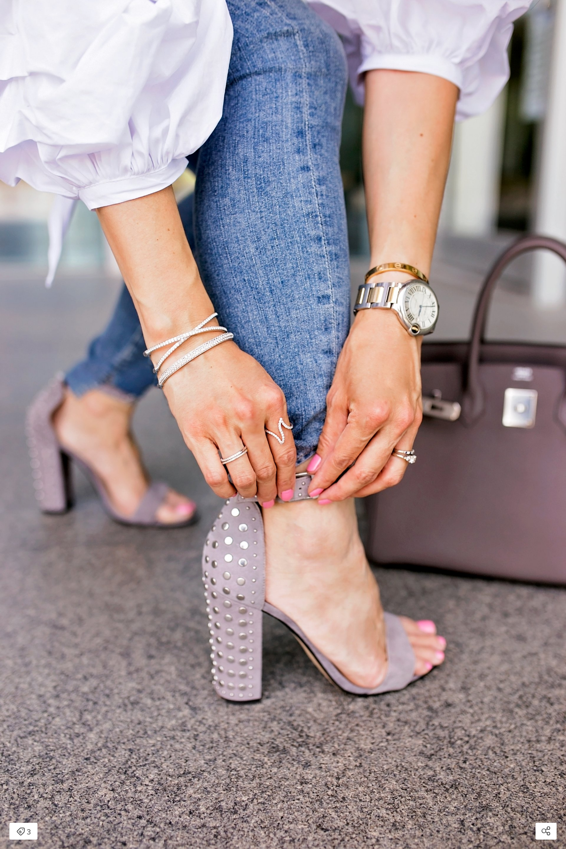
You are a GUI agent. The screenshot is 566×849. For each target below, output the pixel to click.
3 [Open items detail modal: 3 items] (23, 832)
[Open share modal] (546, 831)
